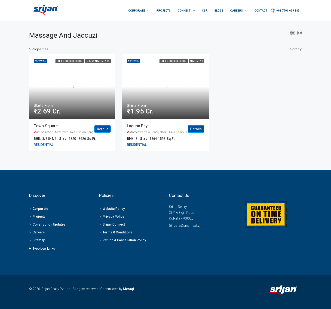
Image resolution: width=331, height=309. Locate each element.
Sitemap (39, 240)
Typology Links (44, 248)
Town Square (46, 125)
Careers (236, 10)
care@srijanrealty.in (188, 225)
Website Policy (114, 209)
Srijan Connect (114, 224)
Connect (184, 10)
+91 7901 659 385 (285, 10)
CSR (205, 10)
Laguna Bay (137, 125)
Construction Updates (49, 224)
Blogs (219, 10)
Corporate (136, 10)
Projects (163, 10)
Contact (260, 10)
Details (102, 129)
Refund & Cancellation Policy (124, 240)
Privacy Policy (113, 216)
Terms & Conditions (117, 232)
